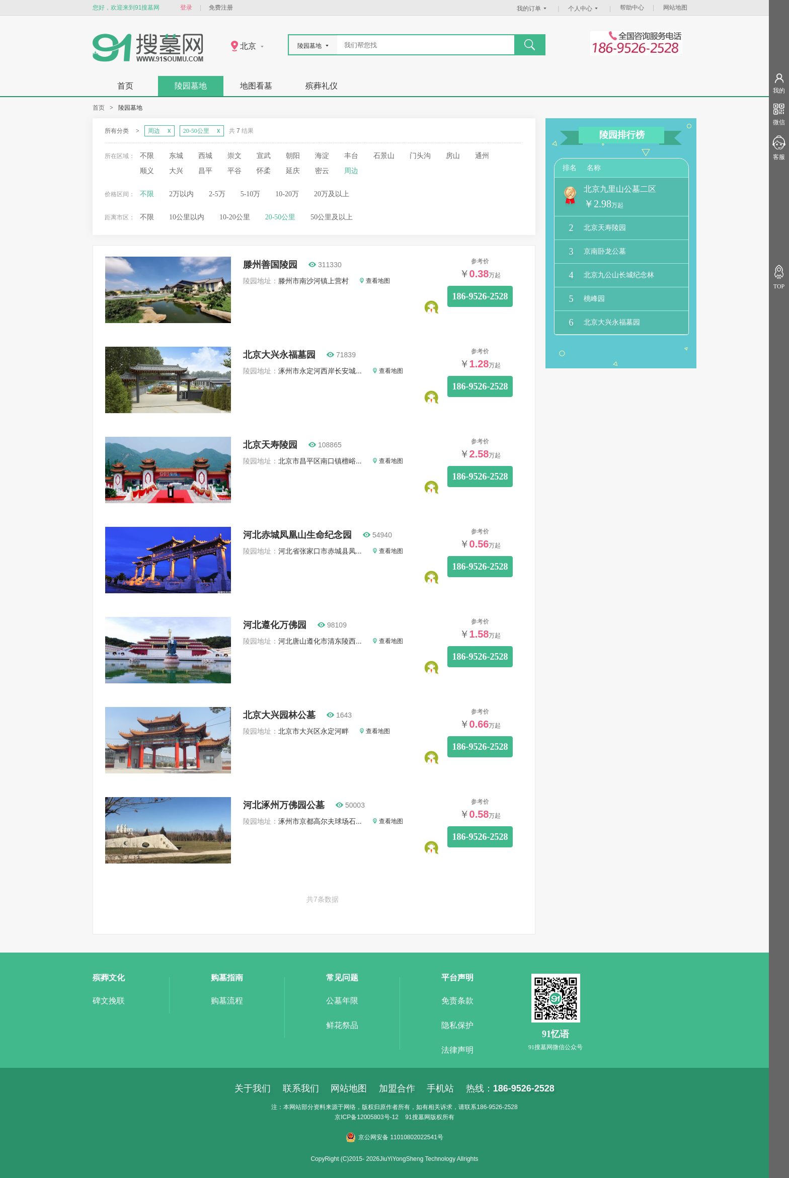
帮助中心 (632, 7)
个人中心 (584, 8)
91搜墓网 (417, 1117)
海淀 (322, 156)
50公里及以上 (331, 217)
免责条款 (457, 1000)
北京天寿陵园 (270, 445)
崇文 (234, 156)
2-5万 (217, 194)
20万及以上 (331, 194)
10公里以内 (186, 217)
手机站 (440, 1088)
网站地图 (675, 7)
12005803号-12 (378, 1117)
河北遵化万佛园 (274, 625)
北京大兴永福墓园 (279, 355)
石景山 (384, 156)
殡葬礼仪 (321, 86)
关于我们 (252, 1088)
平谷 (234, 171)
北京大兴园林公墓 (279, 715)
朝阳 (293, 156)
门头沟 (420, 156)
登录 (186, 7)
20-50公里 (280, 217)
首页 (125, 86)
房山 (453, 156)
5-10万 (251, 194)
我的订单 (533, 8)
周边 (351, 171)
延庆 (293, 171)
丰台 (351, 156)
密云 (322, 171)
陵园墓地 (191, 86)
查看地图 (375, 280)
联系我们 (301, 1088)
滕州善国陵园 (270, 265)
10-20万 (287, 194)
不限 (147, 156)
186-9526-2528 (480, 296)
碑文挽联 (109, 1000)
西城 (205, 156)
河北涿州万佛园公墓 (284, 805)
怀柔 (264, 171)
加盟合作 (397, 1088)
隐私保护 (457, 1025)
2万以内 (181, 194)
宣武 (264, 156)
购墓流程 (227, 1000)
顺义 (147, 171)
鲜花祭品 (342, 1025)
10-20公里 (234, 217)
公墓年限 (342, 1000)
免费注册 (221, 7)
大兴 (176, 171)
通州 (482, 156)
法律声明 (457, 1050)
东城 (176, 156)
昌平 (205, 171)
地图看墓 (256, 86)
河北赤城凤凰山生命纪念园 (297, 535)
